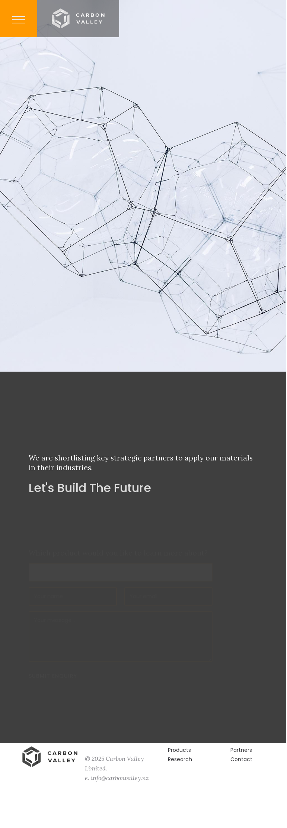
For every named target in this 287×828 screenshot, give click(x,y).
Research (180, 763)
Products (179, 754)
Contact (241, 763)
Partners (241, 754)
